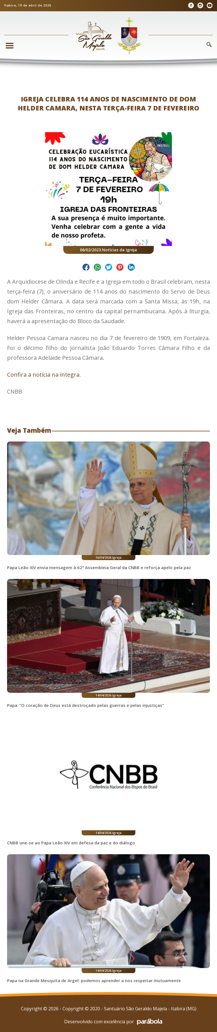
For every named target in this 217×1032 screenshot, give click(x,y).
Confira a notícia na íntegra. (44, 374)
